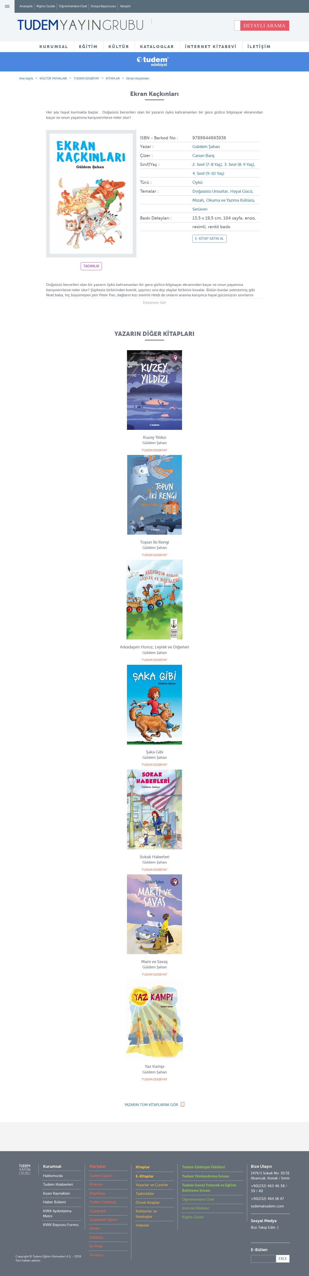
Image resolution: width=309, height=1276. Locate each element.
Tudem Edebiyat (102, 1202)
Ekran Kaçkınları (137, 78)
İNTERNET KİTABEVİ (211, 46)
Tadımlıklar (145, 1194)
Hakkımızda (53, 1176)
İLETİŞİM (259, 46)
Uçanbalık (97, 1211)
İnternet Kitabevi (195, 1208)
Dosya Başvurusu (103, 6)
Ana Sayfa (26, 78)
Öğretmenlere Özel (73, 6)
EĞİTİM (88, 46)
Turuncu (96, 1255)
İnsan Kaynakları (56, 1193)
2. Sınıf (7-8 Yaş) (208, 164)
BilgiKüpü (97, 1193)
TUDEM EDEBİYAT (86, 78)
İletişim (125, 6)
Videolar (142, 1225)
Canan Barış (204, 155)
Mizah (212, 198)
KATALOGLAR (157, 46)
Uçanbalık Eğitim (103, 1220)
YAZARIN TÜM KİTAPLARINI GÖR (151, 1105)
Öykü (197, 181)
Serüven (218, 207)
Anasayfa (26, 6)
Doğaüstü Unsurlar (211, 190)
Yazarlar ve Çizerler (152, 1185)
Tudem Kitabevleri (58, 1184)
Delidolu (96, 1237)
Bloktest (96, 1184)
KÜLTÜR (118, 46)
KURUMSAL (53, 46)
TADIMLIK (91, 266)
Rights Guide (45, 6)
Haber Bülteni (54, 1202)
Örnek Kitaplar (148, 1203)
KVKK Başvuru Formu (60, 1225)
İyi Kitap (96, 1246)
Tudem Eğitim (101, 1176)
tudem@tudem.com (267, 1206)
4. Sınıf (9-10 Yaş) (220, 172)
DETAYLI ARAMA (264, 25)
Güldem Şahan (207, 146)
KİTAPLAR (113, 78)
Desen (94, 1228)
